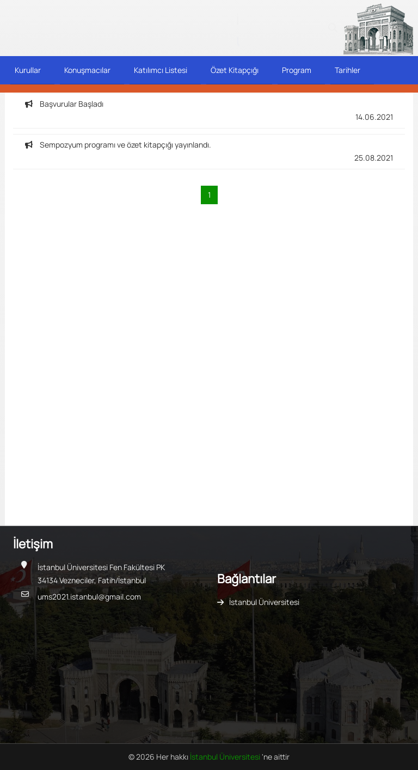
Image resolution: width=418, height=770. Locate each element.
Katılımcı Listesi (160, 70)
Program (296, 70)
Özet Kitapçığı (235, 70)
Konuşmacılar (87, 70)
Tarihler (347, 70)
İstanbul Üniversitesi (264, 602)
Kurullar (28, 70)
